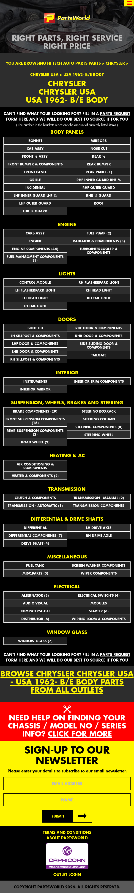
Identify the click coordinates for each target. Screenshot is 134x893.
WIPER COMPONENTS (99, 573)
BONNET (35, 140)
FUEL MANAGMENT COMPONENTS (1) (35, 258)
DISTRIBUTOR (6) (35, 618)
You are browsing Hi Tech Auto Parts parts (53, 63)
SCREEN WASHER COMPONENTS (99, 565)
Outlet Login (67, 874)
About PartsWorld (67, 837)
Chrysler (115, 63)
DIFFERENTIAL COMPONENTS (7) (35, 535)
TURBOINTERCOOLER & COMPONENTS (99, 250)
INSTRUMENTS (35, 381)
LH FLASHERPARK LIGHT (35, 290)
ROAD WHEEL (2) (35, 442)
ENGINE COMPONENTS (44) (35, 248)
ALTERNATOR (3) (35, 595)
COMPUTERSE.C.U (35, 611)
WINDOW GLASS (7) (35, 641)
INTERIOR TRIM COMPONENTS (99, 381)
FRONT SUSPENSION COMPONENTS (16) (35, 421)
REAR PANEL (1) (99, 172)
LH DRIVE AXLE (98, 527)
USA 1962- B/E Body (83, 74)
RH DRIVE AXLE (99, 535)
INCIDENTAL (35, 187)
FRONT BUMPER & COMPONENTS (35, 164)
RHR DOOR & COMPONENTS (99, 335)
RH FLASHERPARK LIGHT (99, 282)
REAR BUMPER (99, 164)
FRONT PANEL (35, 172)
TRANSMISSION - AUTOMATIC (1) (35, 505)
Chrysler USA (44, 74)
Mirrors (99, 140)
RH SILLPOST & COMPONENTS (35, 359)
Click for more (80, 733)
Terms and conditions (67, 832)
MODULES (98, 603)
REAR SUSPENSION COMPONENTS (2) (35, 432)
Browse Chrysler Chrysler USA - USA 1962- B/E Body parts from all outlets (67, 682)
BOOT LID (35, 328)
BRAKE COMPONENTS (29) (35, 411)
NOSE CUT (98, 148)
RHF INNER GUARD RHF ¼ (99, 179)
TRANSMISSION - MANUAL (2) (99, 497)
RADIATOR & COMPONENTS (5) (99, 241)
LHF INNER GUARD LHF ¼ (35, 195)
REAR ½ (98, 156)
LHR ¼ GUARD (35, 211)
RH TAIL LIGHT (98, 298)
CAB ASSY (35, 148)
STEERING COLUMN (99, 419)
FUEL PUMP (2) (99, 233)
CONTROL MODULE (35, 282)
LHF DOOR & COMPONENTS (35, 343)
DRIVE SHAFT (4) (35, 543)
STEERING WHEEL (98, 434)
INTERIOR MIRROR (35, 389)
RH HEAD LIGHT (99, 290)
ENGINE (35, 241)
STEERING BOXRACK (99, 411)
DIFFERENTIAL (35, 527)
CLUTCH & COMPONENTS (35, 497)
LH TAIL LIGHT (35, 305)
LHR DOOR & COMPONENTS (35, 351)
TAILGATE (98, 355)
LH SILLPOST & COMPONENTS (35, 335)
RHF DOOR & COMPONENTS (98, 328)
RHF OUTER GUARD (98, 187)
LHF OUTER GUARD (35, 203)
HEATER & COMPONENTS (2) (35, 475)
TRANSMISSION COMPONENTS (98, 505)
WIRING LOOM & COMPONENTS (99, 618)
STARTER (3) (99, 611)
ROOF (99, 203)
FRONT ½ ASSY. (35, 156)
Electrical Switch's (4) (99, 595)
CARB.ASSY (35, 233)
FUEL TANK (35, 565)
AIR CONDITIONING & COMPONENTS (35, 466)
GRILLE (35, 179)
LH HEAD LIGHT (35, 298)
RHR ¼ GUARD (98, 195)
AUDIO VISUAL (35, 603)
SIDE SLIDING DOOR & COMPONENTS (99, 345)
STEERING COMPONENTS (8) (98, 427)
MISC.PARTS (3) (35, 573)
